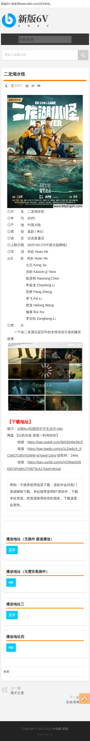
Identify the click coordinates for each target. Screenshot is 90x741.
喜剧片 (18, 85)
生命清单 (72, 702)
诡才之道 (17, 693)
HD (11, 582)
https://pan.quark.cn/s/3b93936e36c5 (55, 442)
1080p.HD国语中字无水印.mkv (40, 429)
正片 (12, 550)
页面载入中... (45, 385)
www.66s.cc (45, 734)
